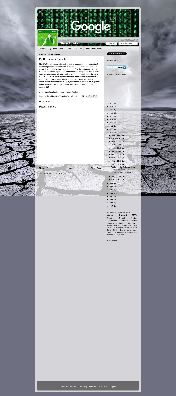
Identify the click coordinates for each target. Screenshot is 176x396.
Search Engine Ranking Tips (119, 225)
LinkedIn (42, 49)
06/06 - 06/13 (116, 158)
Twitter (129, 223)
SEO (134, 215)
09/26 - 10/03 (116, 138)
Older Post (96, 168)
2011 (112, 129)
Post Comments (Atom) (57, 173)
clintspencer (95, 387)
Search (125, 221)
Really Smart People (93, 49)
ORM (135, 223)
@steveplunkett (112, 60)
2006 (112, 193)
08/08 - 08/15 (116, 148)
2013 (112, 123)
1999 (112, 199)
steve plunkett (117, 215)
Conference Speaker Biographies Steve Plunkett (58, 92)
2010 (112, 132)
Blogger (113, 387)
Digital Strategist (127, 232)
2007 (112, 190)
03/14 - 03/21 (116, 179)
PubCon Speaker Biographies (53, 59)
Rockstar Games (119, 234)
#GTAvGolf (118, 232)
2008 (112, 187)
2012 (112, 126)
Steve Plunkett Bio (74, 49)
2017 (112, 110)
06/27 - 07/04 (116, 151)
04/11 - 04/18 (116, 164)
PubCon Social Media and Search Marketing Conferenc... (123, 168)
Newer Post (45, 168)
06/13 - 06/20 (116, 154)
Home (71, 168)
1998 (112, 203)
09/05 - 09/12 (116, 142)
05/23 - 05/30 (116, 161)
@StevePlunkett (56, 49)
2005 (112, 196)
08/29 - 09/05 (116, 145)
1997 (112, 206)
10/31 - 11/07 (116, 135)
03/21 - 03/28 (116, 176)
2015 (112, 116)
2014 (112, 119)
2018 (112, 107)
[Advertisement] (114, 272)
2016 (112, 113)
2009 (112, 183)
